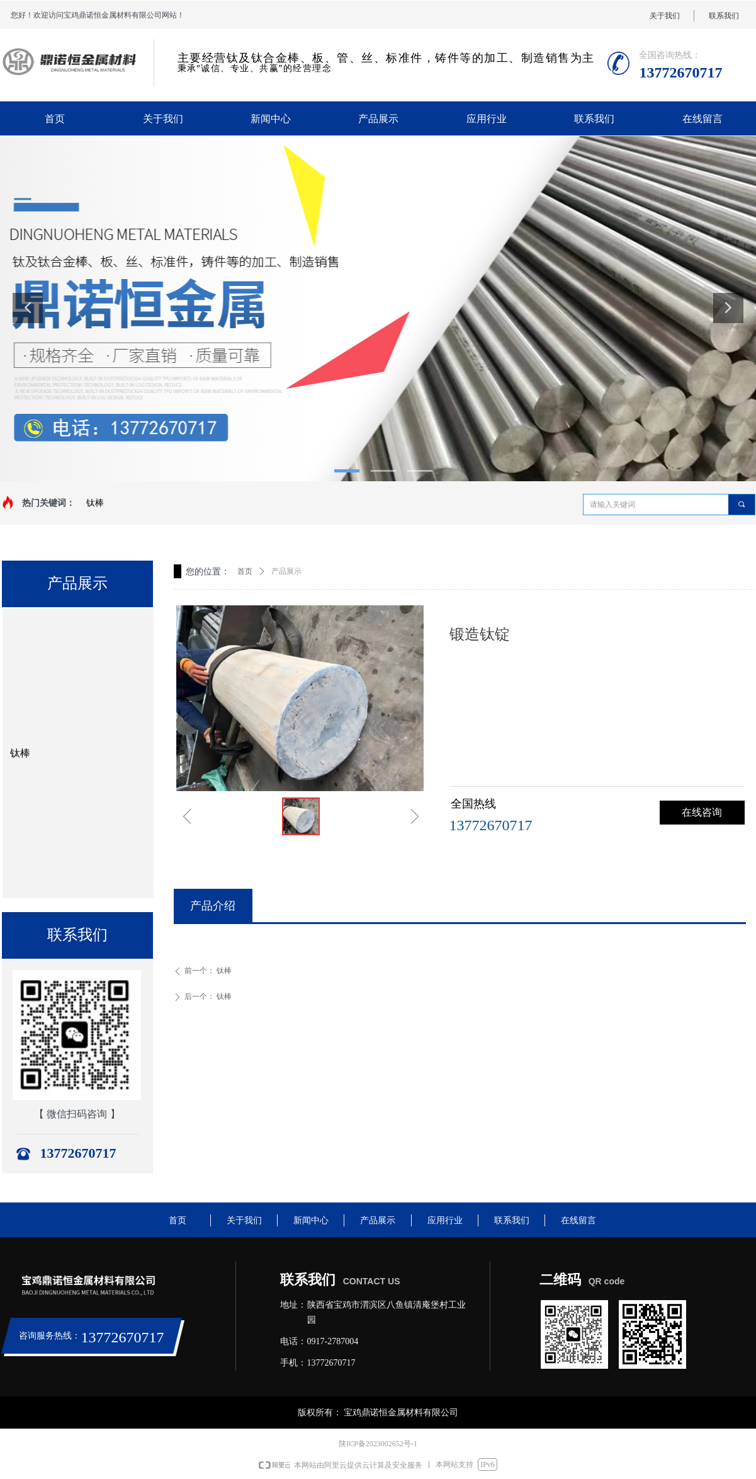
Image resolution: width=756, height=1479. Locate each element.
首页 (244, 571)
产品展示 (286, 571)
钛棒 (95, 503)
